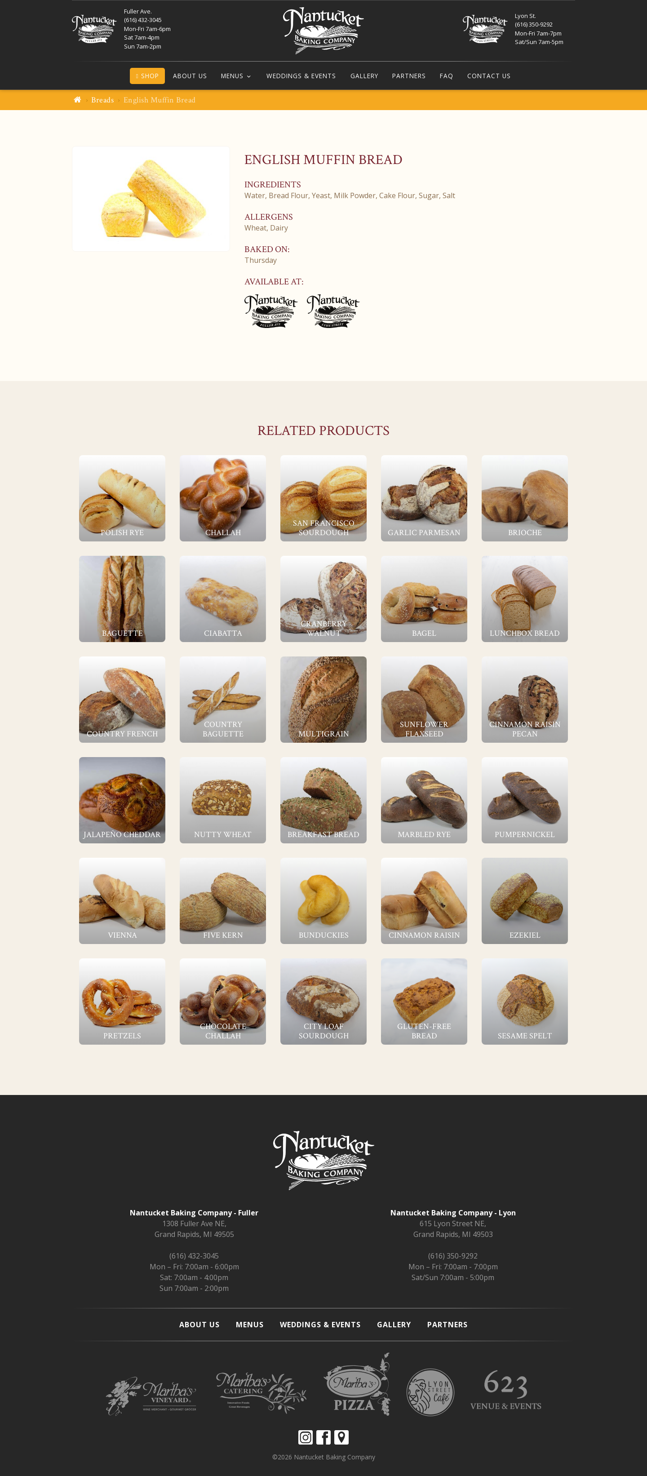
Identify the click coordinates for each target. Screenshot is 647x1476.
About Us (190, 75)
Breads (102, 100)
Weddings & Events (301, 75)
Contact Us (489, 75)
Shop (147, 75)
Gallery (364, 75)
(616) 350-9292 (453, 1256)
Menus (232, 75)
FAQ (446, 75)
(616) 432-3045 (194, 1256)
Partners (409, 75)
